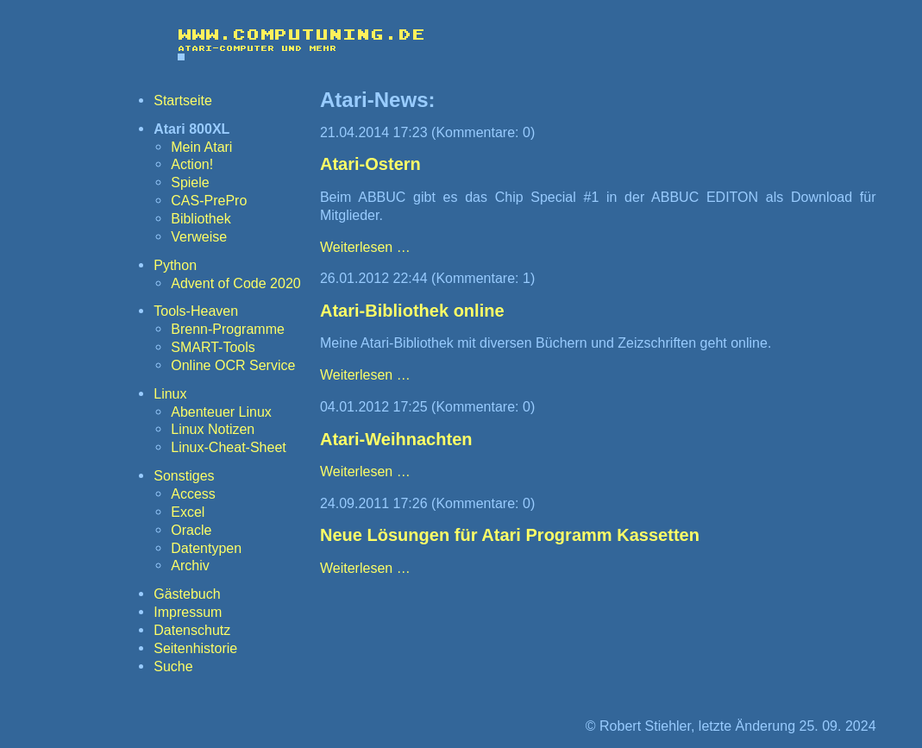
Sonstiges (184, 475)
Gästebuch (187, 593)
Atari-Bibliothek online (412, 310)
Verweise (199, 236)
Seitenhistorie (195, 648)
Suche (173, 666)
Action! (192, 164)
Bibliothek (200, 218)
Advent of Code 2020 (235, 283)
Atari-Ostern (370, 163)
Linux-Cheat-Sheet (228, 447)
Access (193, 493)
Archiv (190, 565)
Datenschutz (192, 630)
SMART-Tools (213, 347)
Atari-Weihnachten (396, 439)
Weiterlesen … (365, 247)
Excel (187, 511)
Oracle (191, 529)
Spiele (190, 182)
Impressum (188, 611)
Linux (170, 393)
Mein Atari (201, 146)
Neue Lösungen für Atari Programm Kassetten (509, 534)
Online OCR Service (233, 365)
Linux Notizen (212, 429)
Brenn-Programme (228, 328)
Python (175, 265)
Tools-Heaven (196, 310)
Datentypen (206, 548)
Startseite (183, 100)
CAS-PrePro (209, 200)
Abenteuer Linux (221, 411)
